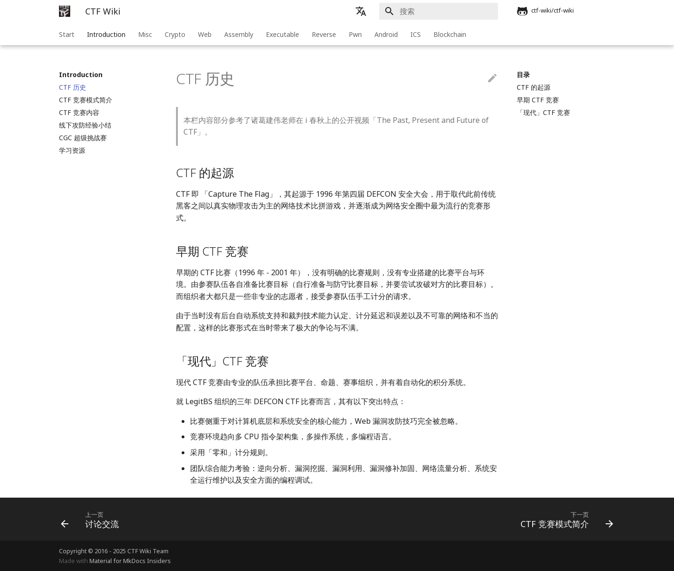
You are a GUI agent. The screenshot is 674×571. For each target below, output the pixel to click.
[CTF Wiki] (64, 11)
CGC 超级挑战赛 (83, 138)
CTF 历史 (72, 87)
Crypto (175, 34)
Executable (282, 34)
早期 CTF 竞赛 (538, 100)
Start (66, 34)
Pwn (355, 34)
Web (205, 34)
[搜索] (443, 11)
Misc (145, 34)
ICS (415, 34)
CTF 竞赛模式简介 (85, 100)
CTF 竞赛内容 (79, 112)
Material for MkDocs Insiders (130, 561)
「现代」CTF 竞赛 (543, 112)
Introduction (106, 34)
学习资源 (72, 150)
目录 (523, 75)
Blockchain (449, 34)
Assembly (238, 34)
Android (386, 34)
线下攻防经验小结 (85, 125)
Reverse (324, 34)
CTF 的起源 (533, 87)
